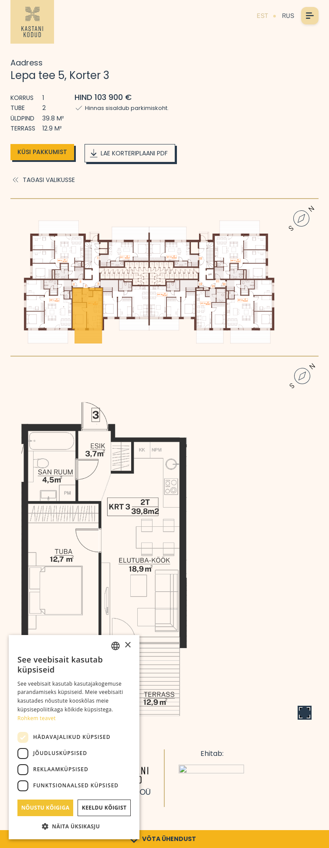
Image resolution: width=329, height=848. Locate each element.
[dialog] (74, 737)
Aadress (26, 62)
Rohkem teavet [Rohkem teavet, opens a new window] (36, 718)
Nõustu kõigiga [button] (45, 807)
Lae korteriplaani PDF (128, 153)
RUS (288, 15)
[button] (74, 826)
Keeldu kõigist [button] (104, 807)
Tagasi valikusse (42, 180)
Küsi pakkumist (42, 152)
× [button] (127, 645)
